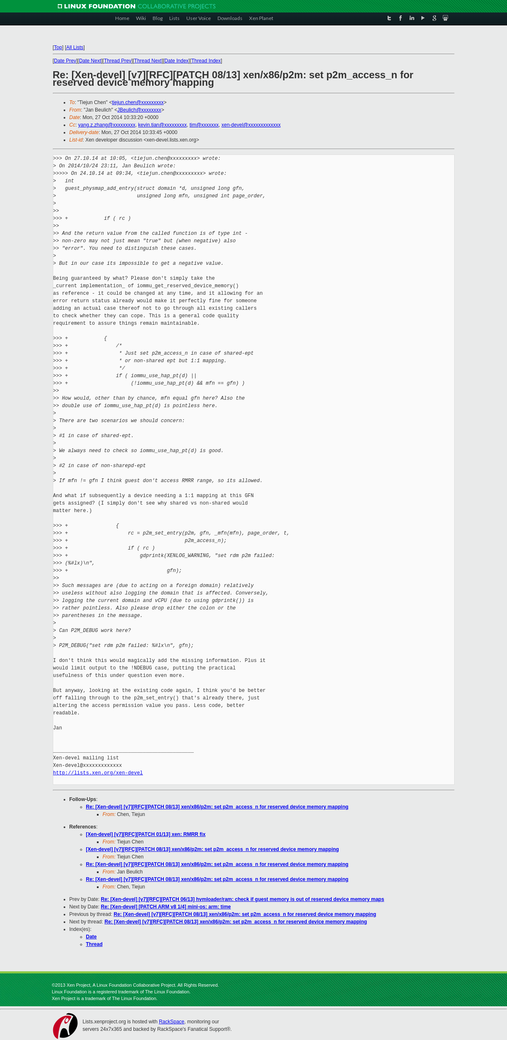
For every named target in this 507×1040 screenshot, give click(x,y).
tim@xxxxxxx (204, 125)
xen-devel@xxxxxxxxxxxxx (251, 125)
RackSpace (171, 1022)
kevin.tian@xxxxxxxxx (162, 125)
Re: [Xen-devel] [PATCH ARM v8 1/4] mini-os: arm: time (166, 907)
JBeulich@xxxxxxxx (139, 110)
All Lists (74, 47)
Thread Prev (117, 61)
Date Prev (65, 61)
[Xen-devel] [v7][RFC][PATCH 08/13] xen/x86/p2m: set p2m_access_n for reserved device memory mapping (212, 849)
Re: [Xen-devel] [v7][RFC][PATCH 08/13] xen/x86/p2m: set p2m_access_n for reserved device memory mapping (217, 807)
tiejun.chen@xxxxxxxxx (137, 102)
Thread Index (206, 61)
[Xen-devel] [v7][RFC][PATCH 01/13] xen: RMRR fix (146, 834)
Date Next (90, 61)
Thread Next (148, 61)
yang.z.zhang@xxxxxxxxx (107, 125)
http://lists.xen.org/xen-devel (98, 772)
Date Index (176, 61)
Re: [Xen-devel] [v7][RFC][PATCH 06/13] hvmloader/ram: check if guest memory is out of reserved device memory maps (242, 899)
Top (58, 47)
